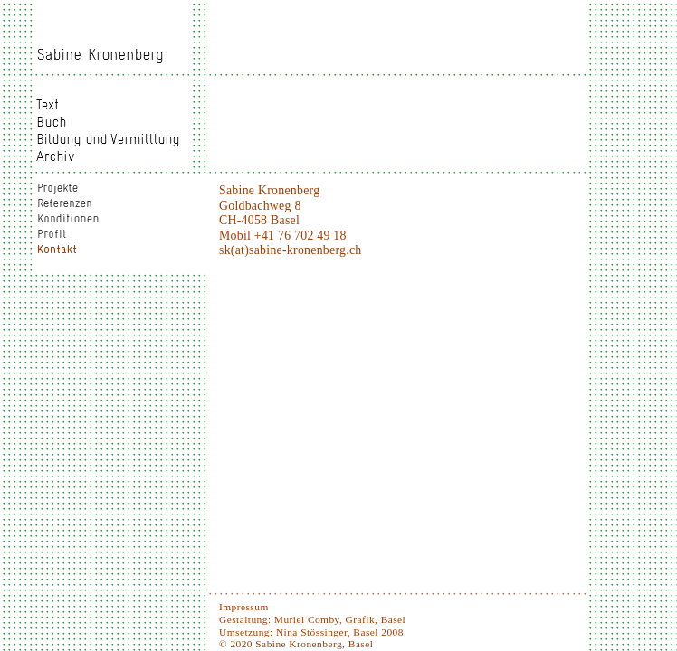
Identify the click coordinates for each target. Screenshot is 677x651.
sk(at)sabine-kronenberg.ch (290, 250)
